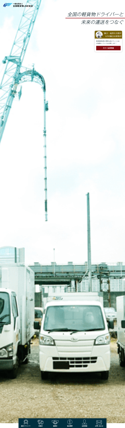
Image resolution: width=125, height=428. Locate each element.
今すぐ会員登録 (108, 48)
